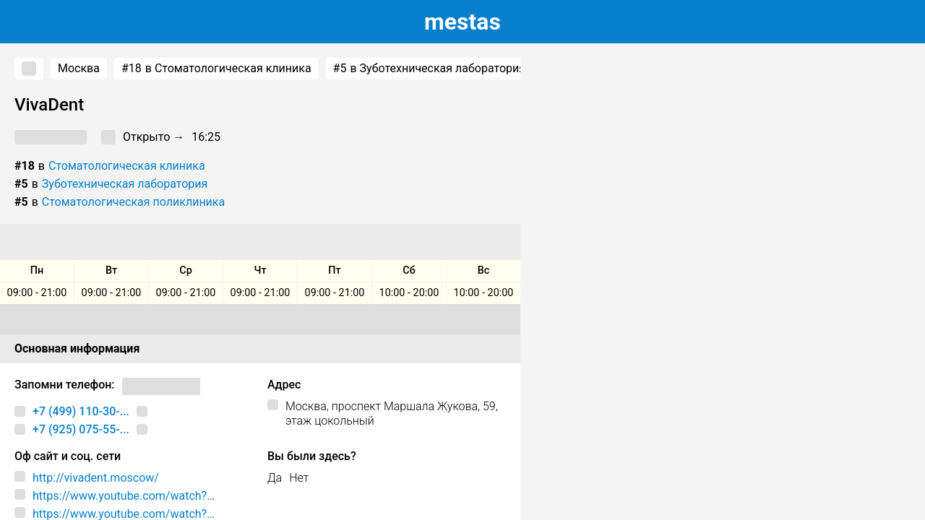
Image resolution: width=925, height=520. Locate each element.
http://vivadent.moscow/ (96, 478)
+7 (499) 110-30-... (81, 411)
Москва (79, 68)
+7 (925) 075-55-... (81, 429)
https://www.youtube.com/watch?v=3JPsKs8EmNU (120, 496)
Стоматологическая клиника (126, 166)
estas (462, 21)
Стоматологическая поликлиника (133, 202)
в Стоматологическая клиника (216, 68)
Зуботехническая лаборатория (124, 184)
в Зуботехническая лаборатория (429, 68)
